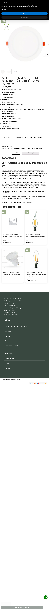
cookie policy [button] (34, 6)
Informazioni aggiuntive (30, 372)
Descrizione (16, 372)
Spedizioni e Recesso (12, 560)
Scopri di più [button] (24, 17)
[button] (47, 2)
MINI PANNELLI (32, 368)
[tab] (16, 372)
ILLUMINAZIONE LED (11, 368)
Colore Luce (6, 356)
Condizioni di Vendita (12, 565)
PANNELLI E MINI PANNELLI (22, 368)
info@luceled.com (9, 538)
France (7, 587)
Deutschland (9, 578)
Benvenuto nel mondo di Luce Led (16, 546)
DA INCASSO (39, 368)
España (7, 583)
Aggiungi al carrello (22, 607)
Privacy (7, 556)
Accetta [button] (24, 13)
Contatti (8, 551)
